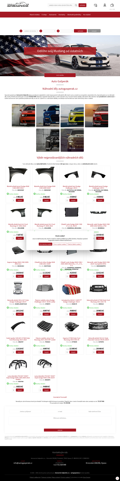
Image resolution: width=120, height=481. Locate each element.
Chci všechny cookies (45, 244)
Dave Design (86, 477)
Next (118, 56)
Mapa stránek (56, 477)
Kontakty (62, 15)
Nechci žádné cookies (74, 244)
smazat (94, 31)
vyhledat (80, 31)
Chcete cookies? (65, 477)
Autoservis (52, 15)
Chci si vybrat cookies (60, 244)
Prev (2, 56)
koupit (20, 200)
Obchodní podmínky (74, 15)
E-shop (44, 15)
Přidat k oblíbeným (35, 477)
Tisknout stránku (46, 477)
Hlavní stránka (35, 15)
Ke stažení (86, 15)
